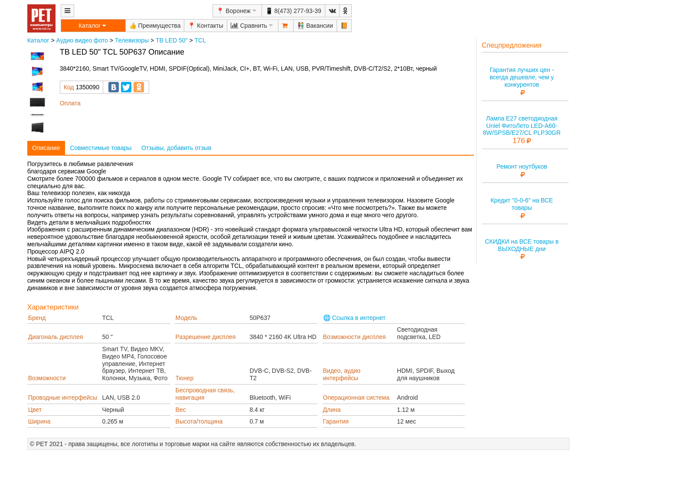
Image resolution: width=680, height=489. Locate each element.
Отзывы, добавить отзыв (176, 147)
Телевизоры (132, 40)
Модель (186, 317)
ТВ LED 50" (171, 40)
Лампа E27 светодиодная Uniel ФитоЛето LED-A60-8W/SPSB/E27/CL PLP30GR (522, 126)
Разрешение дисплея (206, 336)
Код (69, 87)
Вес (181, 409)
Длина (332, 409)
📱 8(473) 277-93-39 (293, 10)
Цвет (35, 409)
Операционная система (356, 397)
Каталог (38, 40)
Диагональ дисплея (55, 336)
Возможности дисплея (354, 336)
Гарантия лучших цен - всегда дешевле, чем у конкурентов (522, 77)
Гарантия (336, 421)
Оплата (70, 103)
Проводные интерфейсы (63, 397)
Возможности (47, 378)
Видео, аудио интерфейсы (342, 374)
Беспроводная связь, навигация (205, 394)
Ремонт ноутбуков (522, 166)
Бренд (37, 317)
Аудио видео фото (82, 40)
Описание (46, 147)
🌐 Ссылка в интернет (354, 317)
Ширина (39, 421)
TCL (200, 40)
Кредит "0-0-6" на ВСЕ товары (521, 204)
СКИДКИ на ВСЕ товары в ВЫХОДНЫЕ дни (522, 245)
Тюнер (185, 378)
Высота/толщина (199, 421)
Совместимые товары (100, 147)
